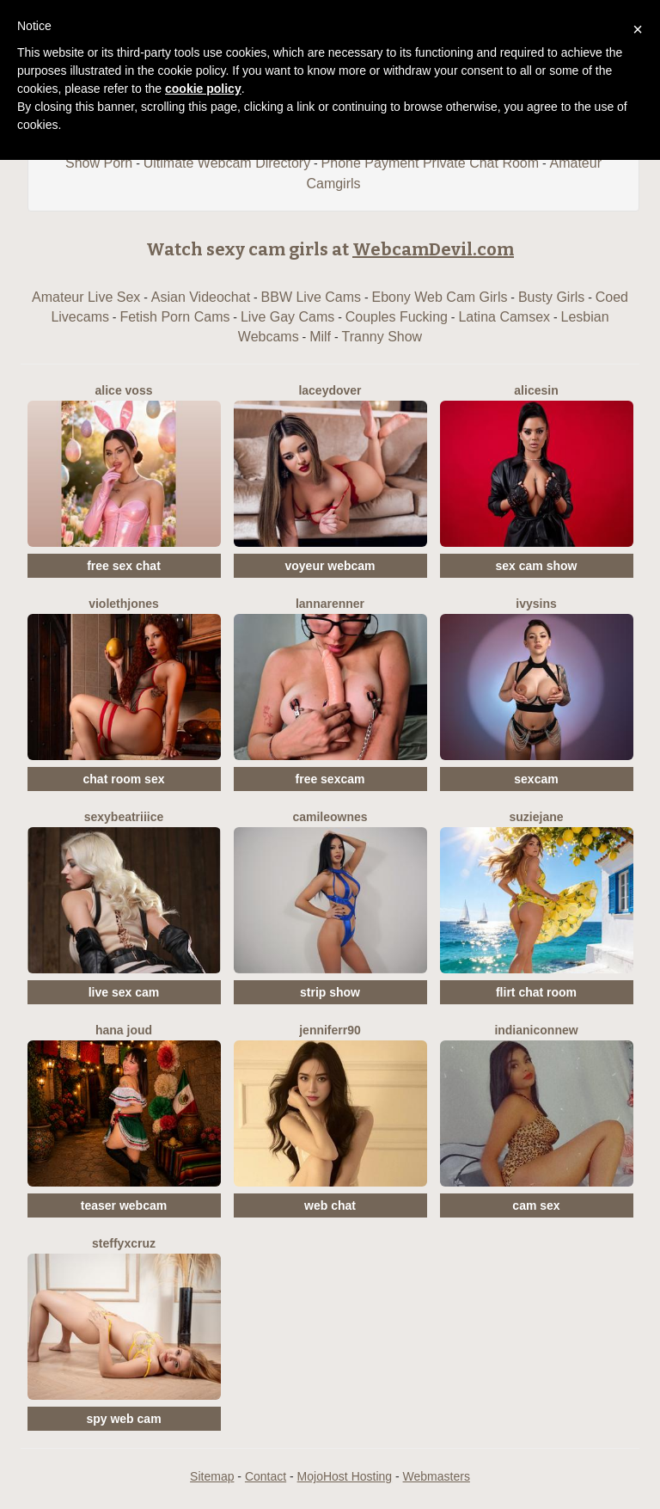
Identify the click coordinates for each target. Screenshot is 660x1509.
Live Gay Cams (287, 317)
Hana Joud (123, 1030)
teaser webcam (124, 1205)
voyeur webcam (329, 566)
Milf (320, 336)
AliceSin (536, 390)
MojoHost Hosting (345, 1476)
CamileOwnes (329, 817)
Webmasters (436, 1476)
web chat (330, 1205)
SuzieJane (536, 817)
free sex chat (124, 566)
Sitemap (212, 1476)
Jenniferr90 (330, 1030)
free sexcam (330, 779)
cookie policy (203, 88)
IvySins (536, 603)
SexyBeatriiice (124, 817)
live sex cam (124, 992)
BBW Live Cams (311, 297)
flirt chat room (536, 992)
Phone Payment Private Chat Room (430, 163)
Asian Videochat (200, 297)
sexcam (536, 779)
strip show (330, 992)
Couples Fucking (396, 317)
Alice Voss (124, 390)
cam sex (535, 1205)
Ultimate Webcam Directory (227, 163)
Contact (265, 1476)
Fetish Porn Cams (174, 317)
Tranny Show (381, 336)
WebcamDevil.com (433, 249)
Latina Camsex (504, 317)
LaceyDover (329, 390)
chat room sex (124, 779)
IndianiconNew (536, 1030)
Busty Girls (551, 297)
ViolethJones (124, 603)
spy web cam (123, 1419)
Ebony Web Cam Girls (439, 297)
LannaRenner (330, 603)
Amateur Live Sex (86, 297)
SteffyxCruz (124, 1243)
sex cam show (537, 566)
